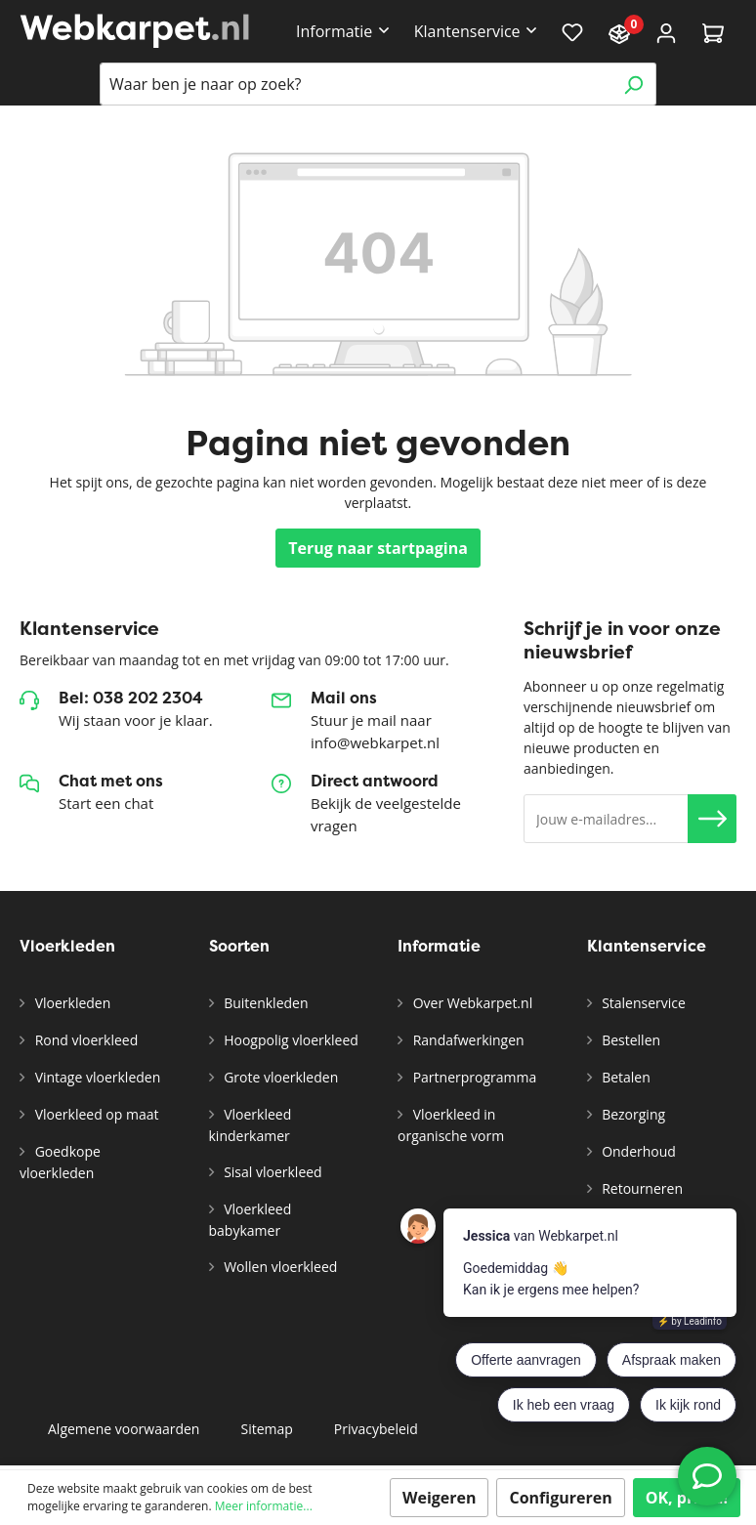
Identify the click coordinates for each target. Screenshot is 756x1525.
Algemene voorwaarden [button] (123, 1428)
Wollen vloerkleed (279, 1266)
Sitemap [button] (266, 1428)
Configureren (560, 1497)
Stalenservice (642, 1003)
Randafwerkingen (467, 1040)
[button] (712, 818)
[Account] (666, 32)
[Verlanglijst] (572, 31)
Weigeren (439, 1497)
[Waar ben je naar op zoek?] (355, 84)
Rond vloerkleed (84, 1040)
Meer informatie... (264, 1506)
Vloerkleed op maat (94, 1114)
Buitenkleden (265, 1003)
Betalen (625, 1077)
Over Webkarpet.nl (470, 1003)
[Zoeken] (633, 84)
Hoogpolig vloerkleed (289, 1040)
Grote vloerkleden (280, 1077)
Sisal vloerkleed (271, 1172)
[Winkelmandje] (713, 32)
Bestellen (630, 1040)
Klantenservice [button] (467, 31)
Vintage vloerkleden (95, 1077)
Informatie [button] (334, 31)
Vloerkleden (70, 1003)
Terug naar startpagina (378, 548)
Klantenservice (646, 946)
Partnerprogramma (472, 1077)
